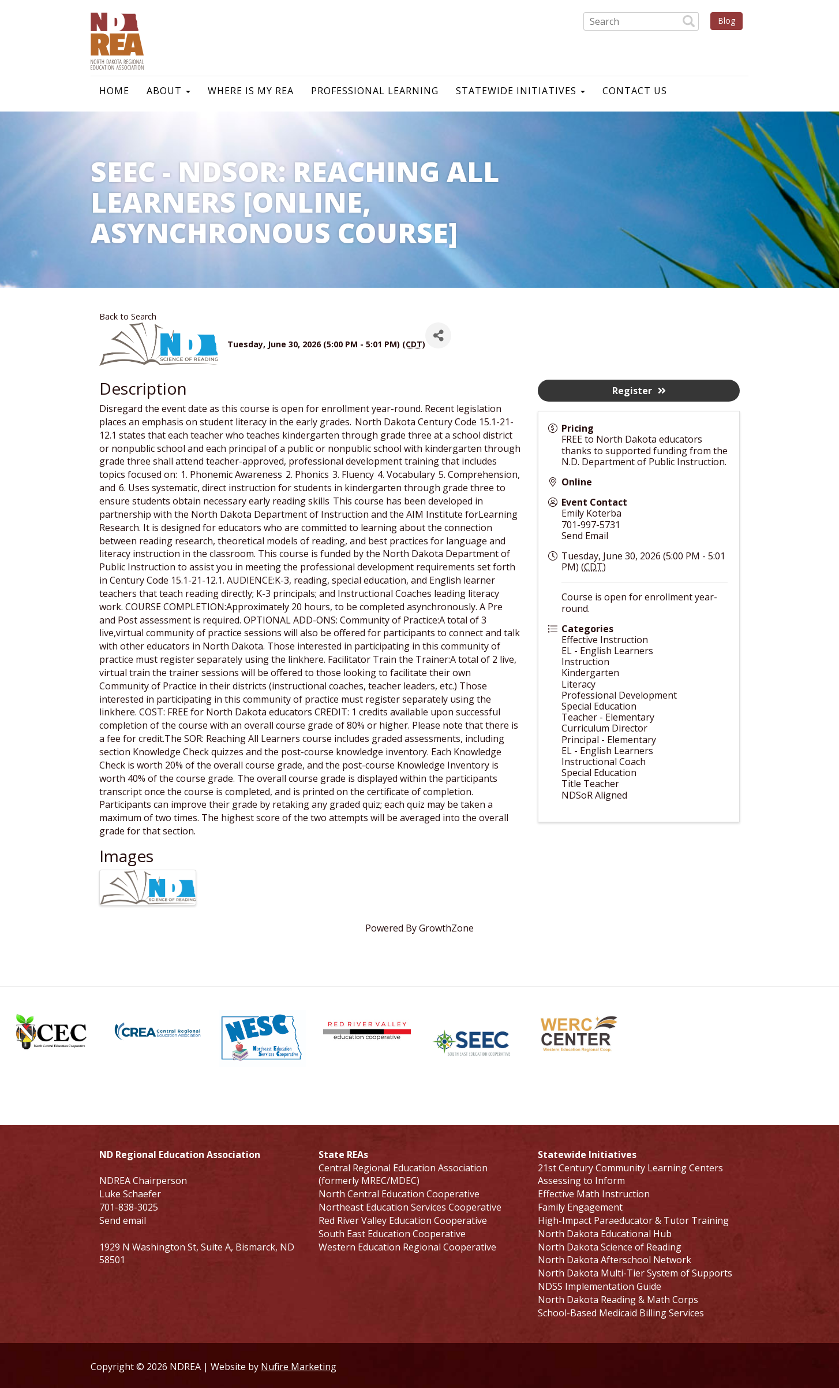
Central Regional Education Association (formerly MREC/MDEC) (403, 1174)
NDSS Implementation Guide (599, 1286)
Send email (122, 1220)
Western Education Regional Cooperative (407, 1247)
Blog (726, 20)
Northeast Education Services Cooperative (410, 1207)
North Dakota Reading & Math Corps (618, 1299)
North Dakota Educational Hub (605, 1233)
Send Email (584, 535)
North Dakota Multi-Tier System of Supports (635, 1273)
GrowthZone (446, 928)
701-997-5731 (590, 524)
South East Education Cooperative (392, 1233)
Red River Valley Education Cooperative (403, 1220)
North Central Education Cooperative (399, 1193)
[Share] (438, 335)
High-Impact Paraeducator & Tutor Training (633, 1220)
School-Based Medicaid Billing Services (621, 1313)
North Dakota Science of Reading (609, 1247)
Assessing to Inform (581, 1180)
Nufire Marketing (298, 1366)
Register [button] (639, 390)
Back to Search (127, 316)
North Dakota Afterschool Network (614, 1259)
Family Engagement (580, 1207)
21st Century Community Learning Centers (630, 1167)
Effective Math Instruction (594, 1193)
